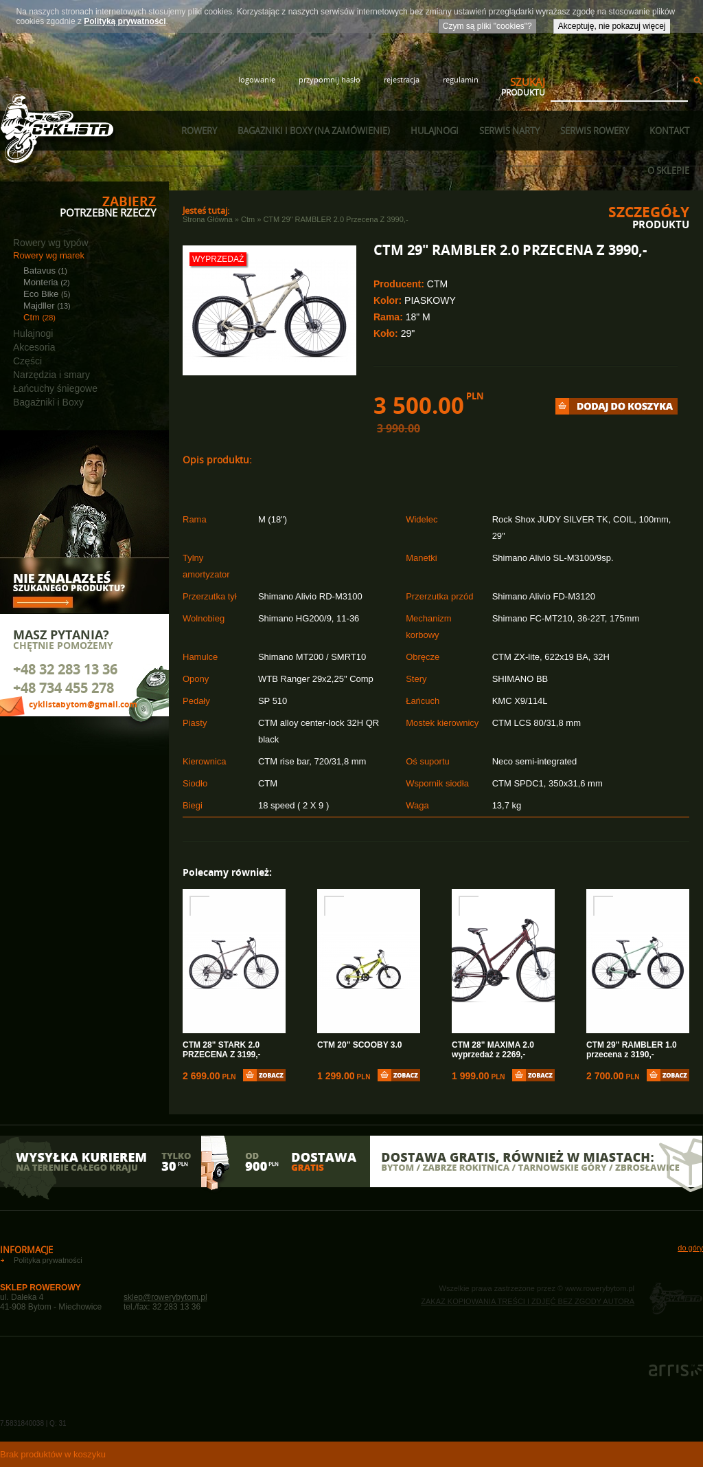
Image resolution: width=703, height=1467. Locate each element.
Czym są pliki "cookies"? (487, 26)
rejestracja (401, 79)
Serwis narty (509, 130)
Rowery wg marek (48, 255)
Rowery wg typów (51, 242)
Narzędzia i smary (51, 374)
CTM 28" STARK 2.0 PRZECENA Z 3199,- (222, 1049)
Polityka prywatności (48, 1260)
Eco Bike (46, 294)
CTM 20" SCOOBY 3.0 (359, 1045)
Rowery (199, 130)
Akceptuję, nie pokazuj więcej (612, 26)
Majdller (47, 305)
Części (27, 360)
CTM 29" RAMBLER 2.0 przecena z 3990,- (335, 219)
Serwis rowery (594, 130)
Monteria (46, 282)
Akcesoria (34, 347)
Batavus (45, 270)
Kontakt (669, 130)
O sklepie (668, 170)
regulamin (461, 79)
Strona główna (208, 219)
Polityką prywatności (124, 21)
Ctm (39, 317)
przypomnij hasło (329, 79)
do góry (690, 1248)
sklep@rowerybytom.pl (165, 1297)
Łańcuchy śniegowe (55, 388)
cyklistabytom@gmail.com (83, 704)
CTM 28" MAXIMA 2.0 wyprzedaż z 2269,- (493, 1049)
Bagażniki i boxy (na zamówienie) (314, 130)
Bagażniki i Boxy (48, 402)
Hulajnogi (435, 130)
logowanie (256, 79)
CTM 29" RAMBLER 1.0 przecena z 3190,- (631, 1049)
